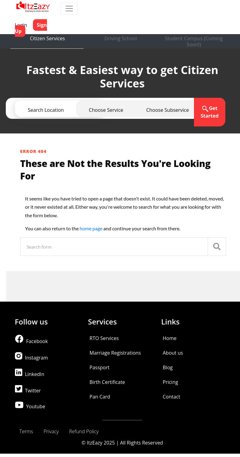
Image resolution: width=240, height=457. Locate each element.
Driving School (120, 38)
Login (21, 25)
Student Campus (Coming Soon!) (194, 41)
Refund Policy (84, 431)
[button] (167, 110)
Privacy (51, 431)
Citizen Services (47, 38)
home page (91, 228)
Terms (26, 431)
